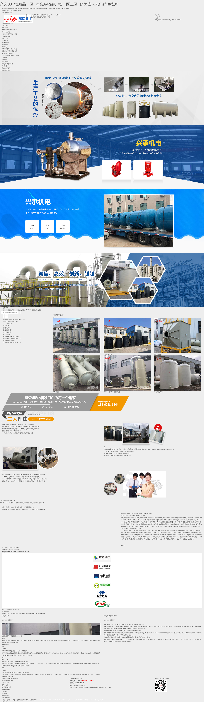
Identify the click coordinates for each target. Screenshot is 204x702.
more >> (55, 317)
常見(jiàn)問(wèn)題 (7, 64)
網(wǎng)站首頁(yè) (7, 680)
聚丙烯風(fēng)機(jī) (7, 53)
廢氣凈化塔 (5, 38)
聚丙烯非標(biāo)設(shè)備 (9, 49)
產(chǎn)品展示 (6, 689)
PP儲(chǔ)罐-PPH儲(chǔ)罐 (9, 34)
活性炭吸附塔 (5, 44)
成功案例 (4, 693)
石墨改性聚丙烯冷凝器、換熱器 (10, 55)
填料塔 (28, 310)
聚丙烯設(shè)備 (6, 687)
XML (105, 700)
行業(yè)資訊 (5, 61)
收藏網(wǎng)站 (6, 10)
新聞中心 (4, 691)
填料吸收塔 (5, 40)
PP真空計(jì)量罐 (20, 310)
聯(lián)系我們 (6, 697)
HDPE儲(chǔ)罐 (6, 36)
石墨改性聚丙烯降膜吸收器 (9, 51)
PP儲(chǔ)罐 (5, 310)
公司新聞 (4, 59)
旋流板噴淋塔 (5, 42)
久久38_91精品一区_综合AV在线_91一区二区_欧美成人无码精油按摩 (59, 4)
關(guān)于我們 (6, 695)
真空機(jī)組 (5, 47)
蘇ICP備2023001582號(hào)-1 (83, 700)
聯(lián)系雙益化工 (7, 13)
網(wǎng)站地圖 (98, 700)
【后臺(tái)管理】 (42, 700)
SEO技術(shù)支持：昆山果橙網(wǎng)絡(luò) (60, 700)
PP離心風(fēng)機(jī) (35, 310)
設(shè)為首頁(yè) (16, 10)
